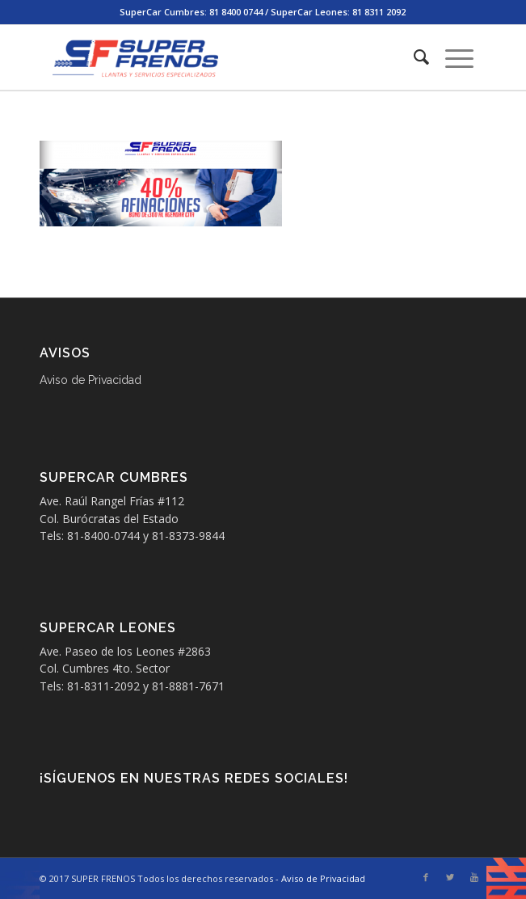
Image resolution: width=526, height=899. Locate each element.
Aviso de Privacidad (90, 380)
